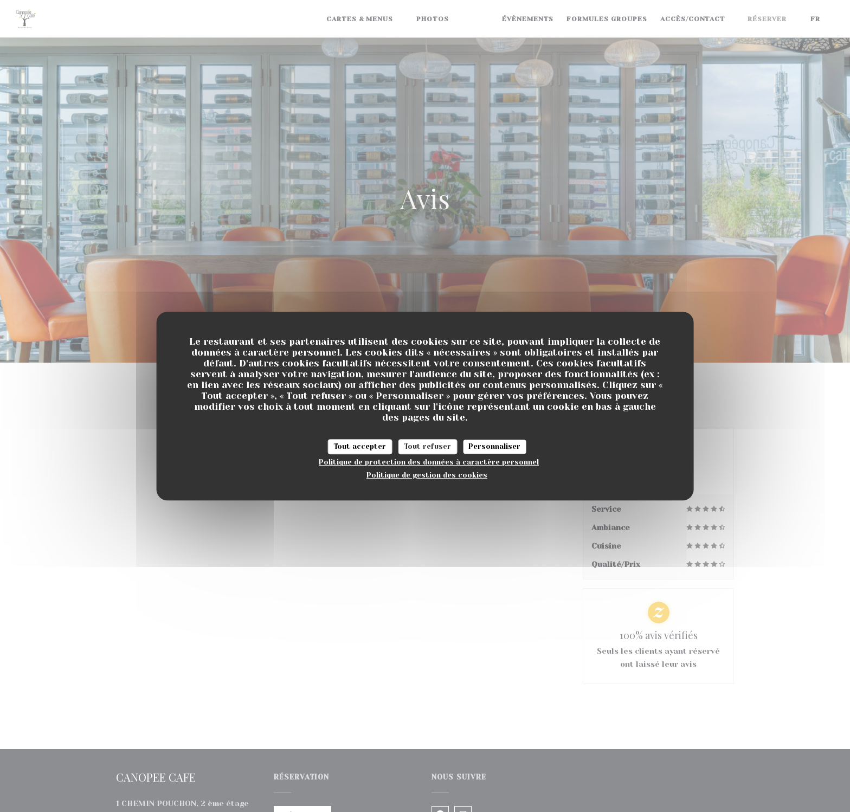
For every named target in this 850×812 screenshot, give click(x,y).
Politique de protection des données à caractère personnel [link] (429, 462)
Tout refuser (427, 446)
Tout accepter (359, 446)
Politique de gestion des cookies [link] (426, 475)
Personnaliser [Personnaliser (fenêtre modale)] (494, 446)
